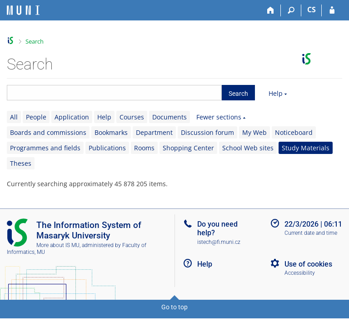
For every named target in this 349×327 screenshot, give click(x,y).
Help (276, 93)
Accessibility (299, 273)
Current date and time (310, 233)
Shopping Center (188, 148)
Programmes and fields (45, 148)
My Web (254, 132)
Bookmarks (111, 132)
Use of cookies (308, 264)
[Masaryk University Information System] (23, 10)
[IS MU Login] (332, 10)
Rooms (144, 148)
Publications (107, 148)
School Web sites (248, 148)
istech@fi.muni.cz (218, 242)
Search (34, 41)
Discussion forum (207, 132)
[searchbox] (114, 92)
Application (72, 117)
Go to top (174, 307)
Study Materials (305, 148)
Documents (169, 117)
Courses (132, 117)
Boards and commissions (48, 132)
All (14, 117)
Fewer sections (218, 117)
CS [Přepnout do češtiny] (311, 10)
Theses (20, 163)
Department (154, 132)
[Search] (291, 10)
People (36, 117)
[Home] (270, 10)
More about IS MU (58, 245)
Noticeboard (294, 132)
